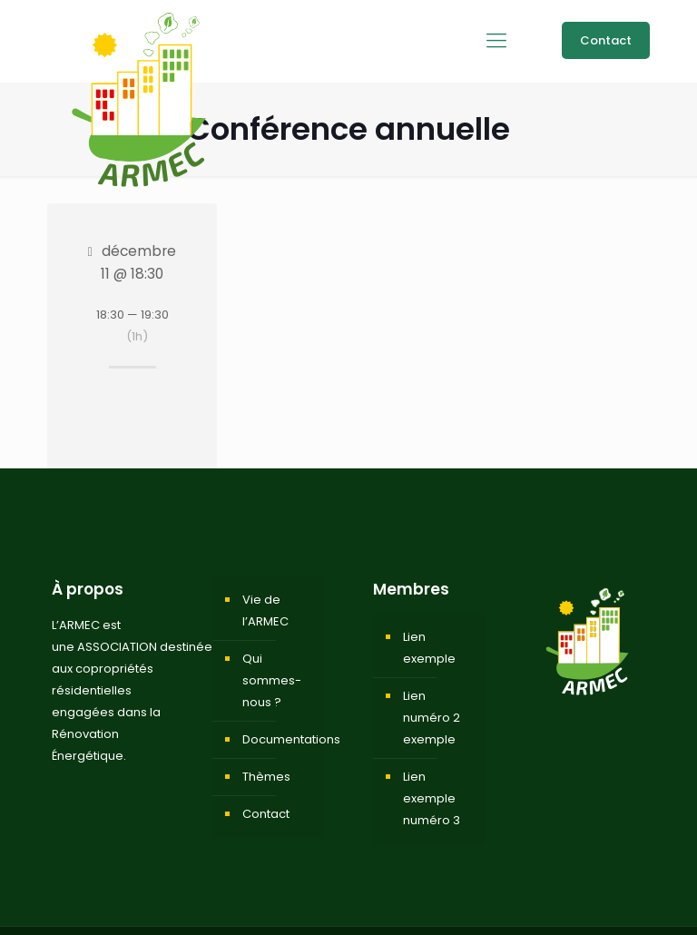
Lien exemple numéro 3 (431, 798)
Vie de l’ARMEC (265, 610)
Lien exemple (429, 647)
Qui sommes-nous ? (271, 680)
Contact (606, 40)
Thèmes (266, 776)
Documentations (278, 739)
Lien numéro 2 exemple (431, 717)
